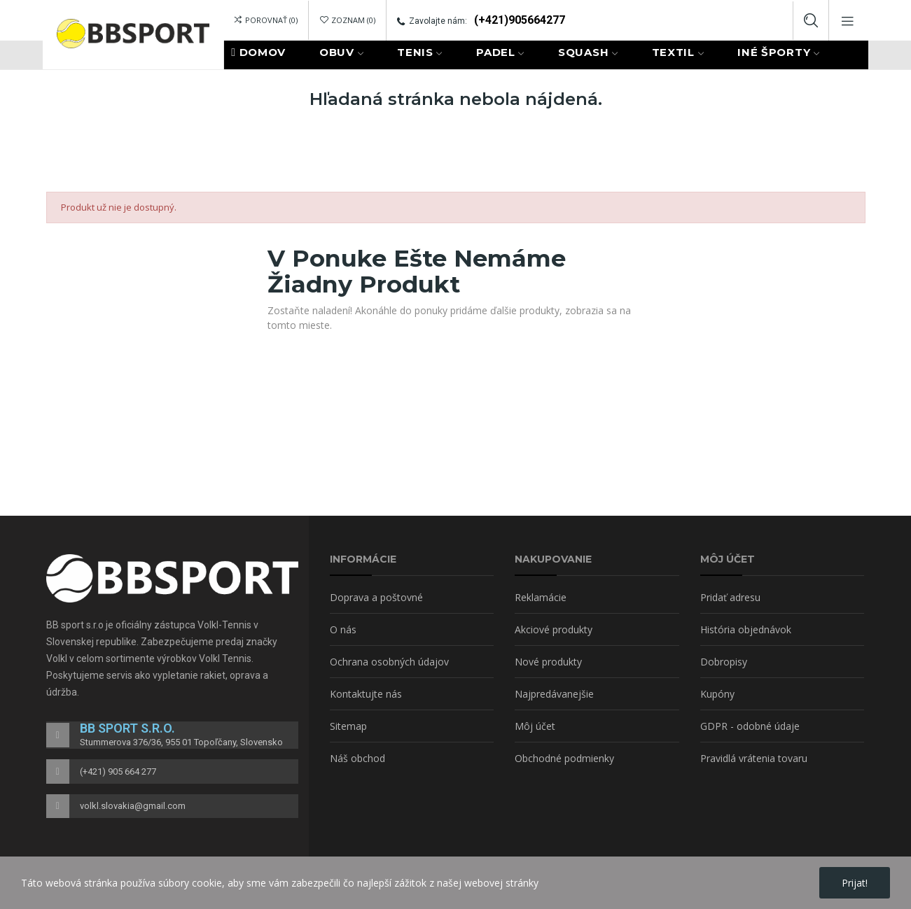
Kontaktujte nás (366, 693)
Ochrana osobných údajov (389, 661)
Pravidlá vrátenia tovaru (753, 758)
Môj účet (535, 726)
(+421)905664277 (519, 20)
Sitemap (348, 726)
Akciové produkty (553, 629)
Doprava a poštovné (376, 597)
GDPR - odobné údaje (750, 726)
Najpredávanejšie (554, 693)
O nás (343, 629)
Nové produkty (548, 661)
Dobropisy (723, 661)
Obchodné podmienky (564, 758)
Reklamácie (540, 597)
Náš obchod (357, 758)
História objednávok (745, 629)
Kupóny (717, 693)
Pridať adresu (730, 597)
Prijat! (855, 882)
